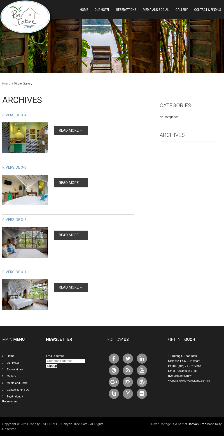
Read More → (71, 130)
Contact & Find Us (207, 10)
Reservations (126, 10)
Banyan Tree (197, 424)
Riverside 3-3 (14, 167)
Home (84, 10)
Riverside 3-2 (14, 220)
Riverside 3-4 (14, 115)
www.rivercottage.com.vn (194, 380)
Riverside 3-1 (14, 272)
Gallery (181, 10)
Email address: (55, 356)
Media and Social (156, 10)
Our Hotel (102, 10)
